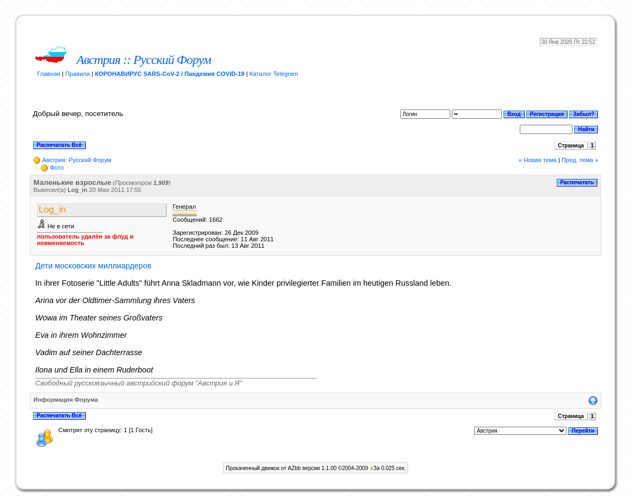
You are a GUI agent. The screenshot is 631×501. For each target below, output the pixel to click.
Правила (77, 73)
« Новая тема (538, 160)
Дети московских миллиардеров (93, 265)
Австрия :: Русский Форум (144, 60)
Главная (49, 73)
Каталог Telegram (274, 73)
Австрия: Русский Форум (76, 160)
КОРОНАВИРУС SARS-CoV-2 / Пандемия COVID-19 (170, 73)
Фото (57, 167)
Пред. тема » (580, 160)
